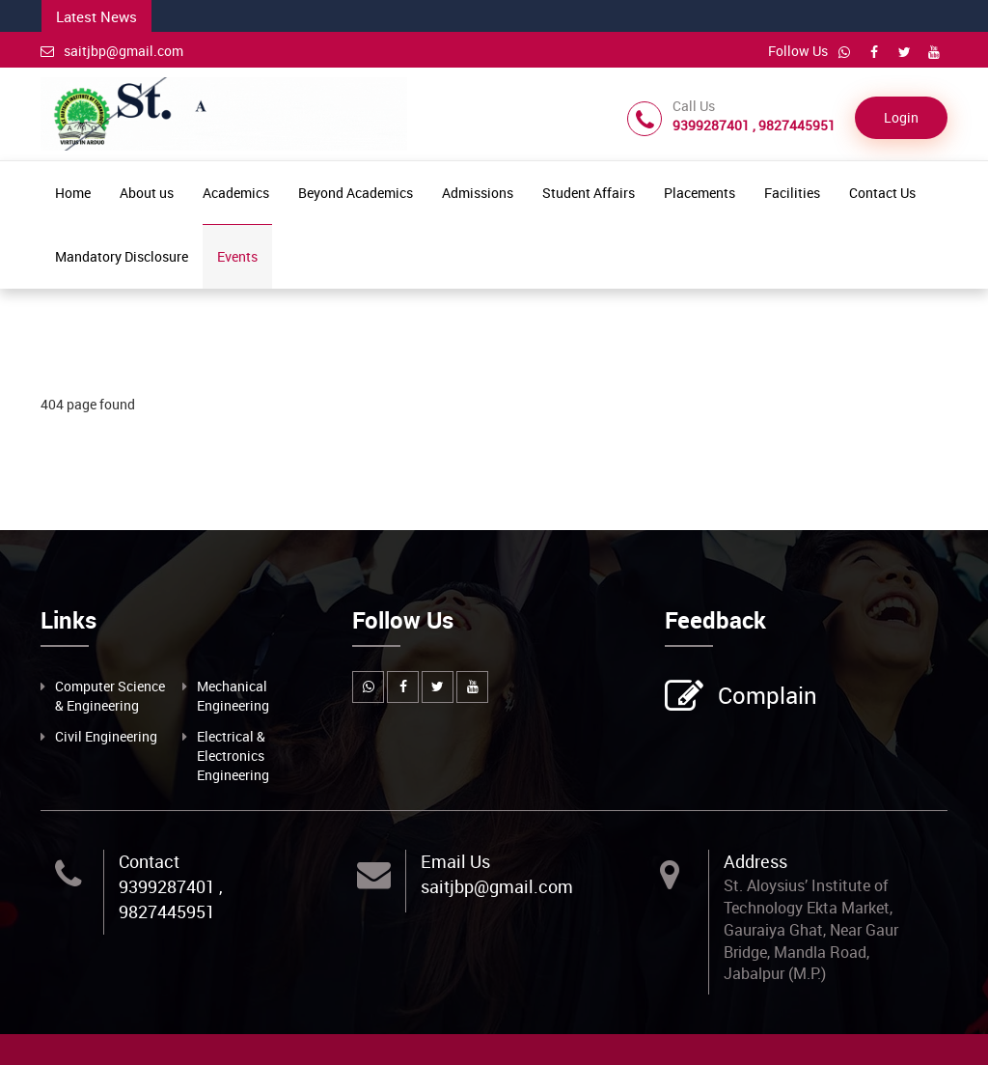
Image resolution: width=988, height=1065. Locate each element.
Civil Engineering (106, 736)
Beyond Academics (355, 192)
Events (237, 256)
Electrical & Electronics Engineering (233, 755)
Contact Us (882, 192)
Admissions (477, 192)
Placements (699, 192)
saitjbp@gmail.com (112, 51)
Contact (149, 861)
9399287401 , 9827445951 (171, 899)
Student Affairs (588, 192)
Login (901, 117)
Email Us (455, 861)
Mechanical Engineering (233, 696)
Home (73, 192)
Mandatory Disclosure (121, 256)
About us (147, 192)
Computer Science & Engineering (110, 696)
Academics (236, 192)
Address (755, 861)
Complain (765, 697)
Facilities (792, 192)
